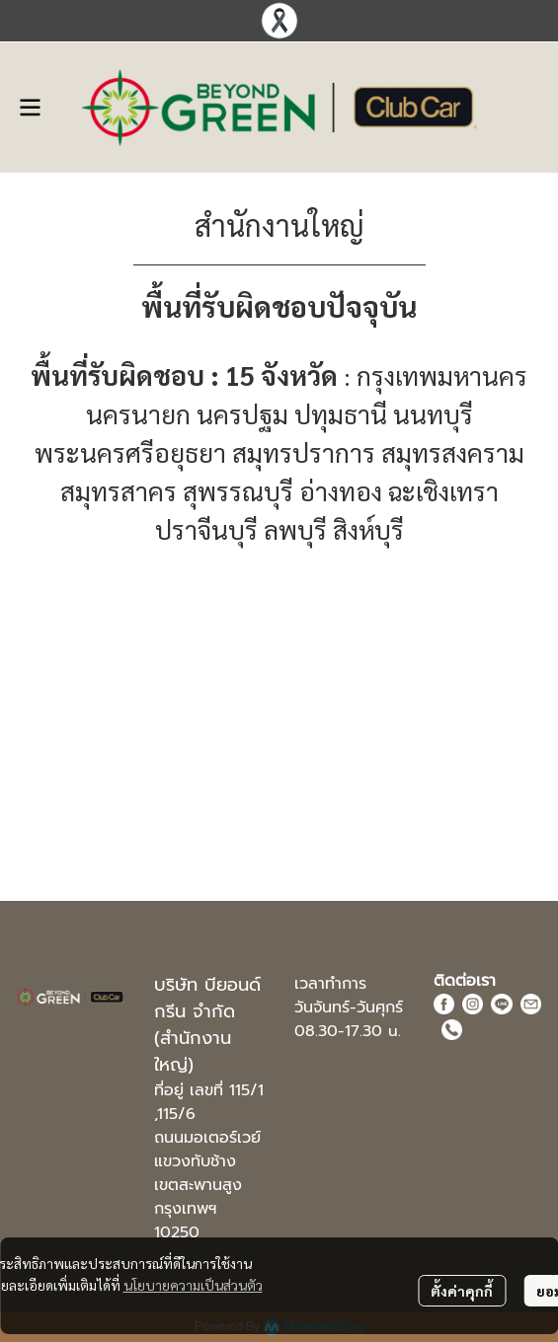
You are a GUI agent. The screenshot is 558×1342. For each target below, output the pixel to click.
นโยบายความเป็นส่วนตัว (193, 1285)
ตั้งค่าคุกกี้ (462, 1291)
